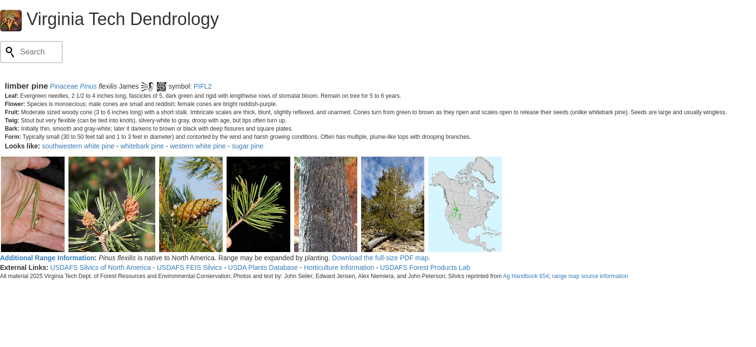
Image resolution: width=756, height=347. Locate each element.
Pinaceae (64, 86)
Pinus (88, 86)
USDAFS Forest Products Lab (425, 267)
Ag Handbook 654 (526, 276)
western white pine (198, 146)
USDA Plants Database (263, 267)
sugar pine (247, 146)
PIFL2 (203, 86)
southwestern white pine (78, 146)
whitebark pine (142, 146)
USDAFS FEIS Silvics (189, 267)
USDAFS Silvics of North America (100, 267)
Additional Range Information (47, 258)
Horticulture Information (339, 267)
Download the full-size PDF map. (381, 258)
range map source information (590, 276)
